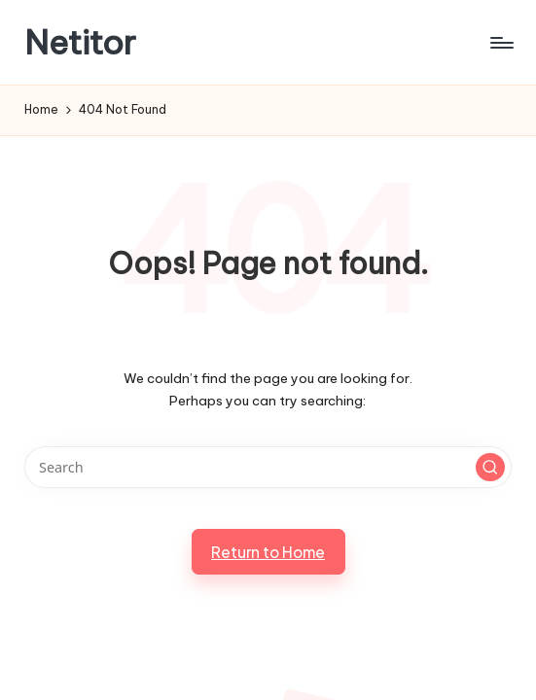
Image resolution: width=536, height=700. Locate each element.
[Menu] (500, 43)
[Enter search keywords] (267, 467)
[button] (490, 467)
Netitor (80, 42)
